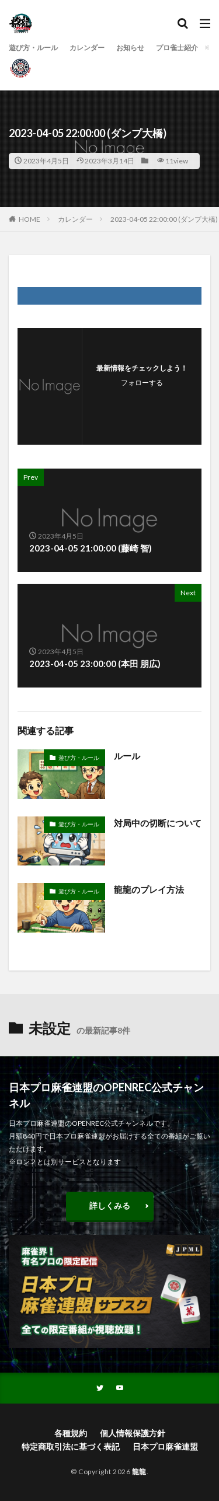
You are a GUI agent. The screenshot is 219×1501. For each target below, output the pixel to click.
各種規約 (70, 1433)
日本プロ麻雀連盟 (165, 1446)
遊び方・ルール (33, 47)
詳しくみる (109, 1205)
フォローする (142, 382)
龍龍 (139, 1471)
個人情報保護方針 (132, 1433)
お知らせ (130, 47)
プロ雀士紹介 (177, 47)
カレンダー (87, 47)
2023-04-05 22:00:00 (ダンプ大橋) (164, 219)
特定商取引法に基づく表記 (71, 1446)
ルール (127, 755)
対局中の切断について (157, 823)
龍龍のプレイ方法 (149, 889)
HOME (29, 219)
